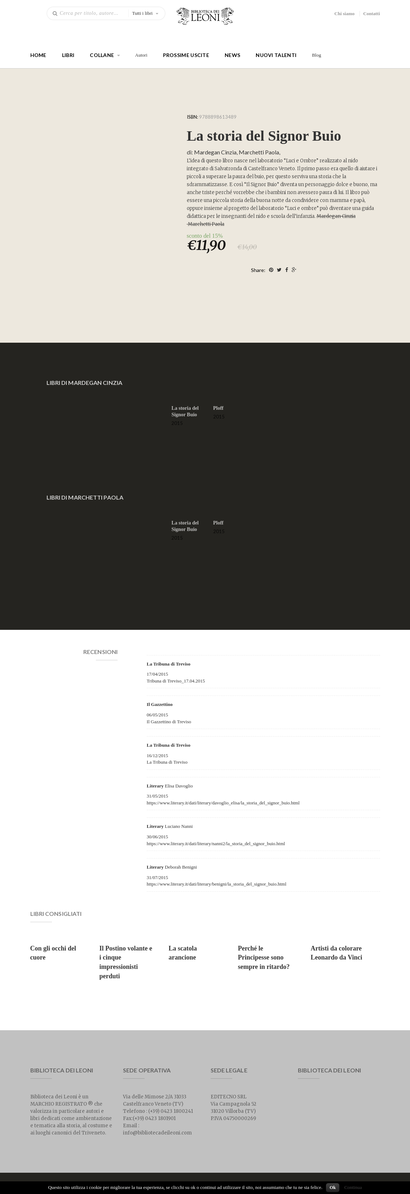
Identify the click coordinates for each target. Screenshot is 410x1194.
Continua (353, 1187)
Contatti (371, 13)
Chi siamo (344, 13)
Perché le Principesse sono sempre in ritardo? (264, 957)
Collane (102, 55)
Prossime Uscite (186, 55)
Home (38, 55)
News (232, 55)
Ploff (218, 408)
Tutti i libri (142, 13)
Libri (68, 55)
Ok (333, 1187)
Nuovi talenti (276, 55)
